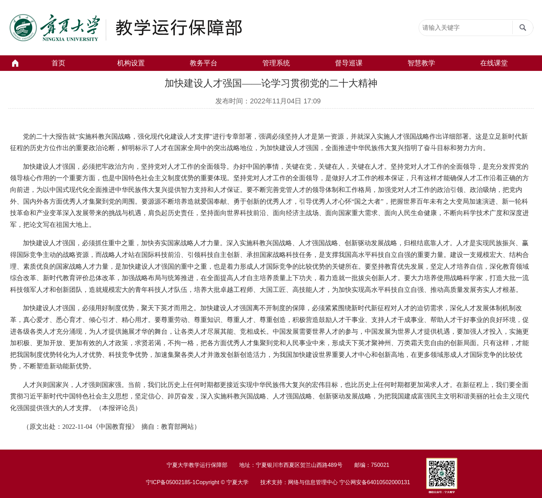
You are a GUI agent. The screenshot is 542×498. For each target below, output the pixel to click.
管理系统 (276, 63)
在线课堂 (494, 63)
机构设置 (131, 63)
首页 (58, 63)
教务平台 (203, 63)
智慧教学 (421, 63)
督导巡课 (349, 63)
